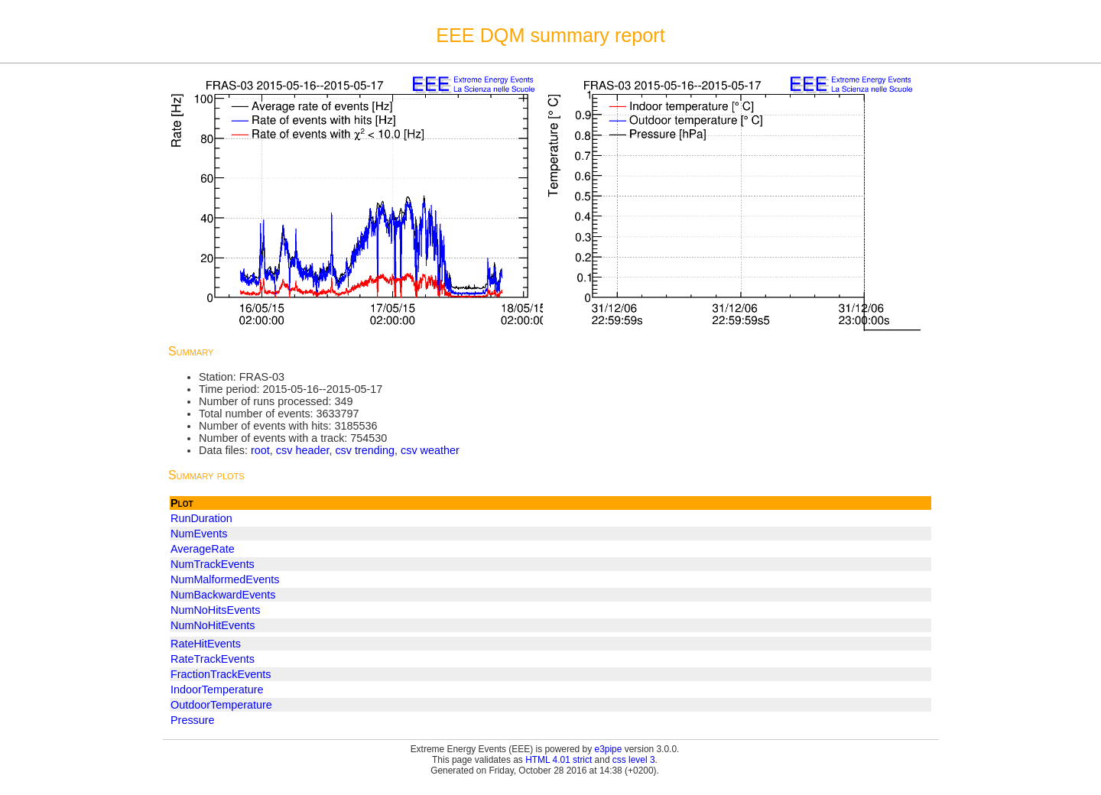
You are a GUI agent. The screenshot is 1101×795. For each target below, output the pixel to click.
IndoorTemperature (217, 689)
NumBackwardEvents (223, 595)
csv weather (430, 450)
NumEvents (199, 533)
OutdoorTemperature (221, 705)
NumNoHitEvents (213, 625)
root (260, 450)
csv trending (365, 450)
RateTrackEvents (213, 659)
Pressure (193, 720)
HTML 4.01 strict (558, 759)
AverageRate (203, 549)
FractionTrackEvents (221, 674)
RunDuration (201, 518)
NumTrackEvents (213, 564)
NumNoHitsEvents (216, 610)
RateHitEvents (206, 644)
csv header (303, 450)
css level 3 (633, 759)
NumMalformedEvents (225, 579)
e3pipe (608, 749)
